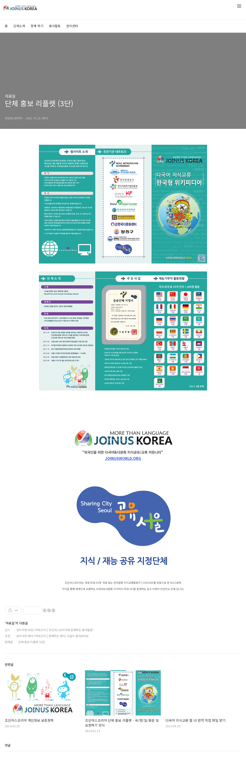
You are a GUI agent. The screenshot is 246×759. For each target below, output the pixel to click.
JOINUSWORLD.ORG (123, 458)
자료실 (10, 96)
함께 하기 (37, 26)
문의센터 (72, 26)
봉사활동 (55, 26)
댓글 (8, 745)
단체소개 (19, 26)
